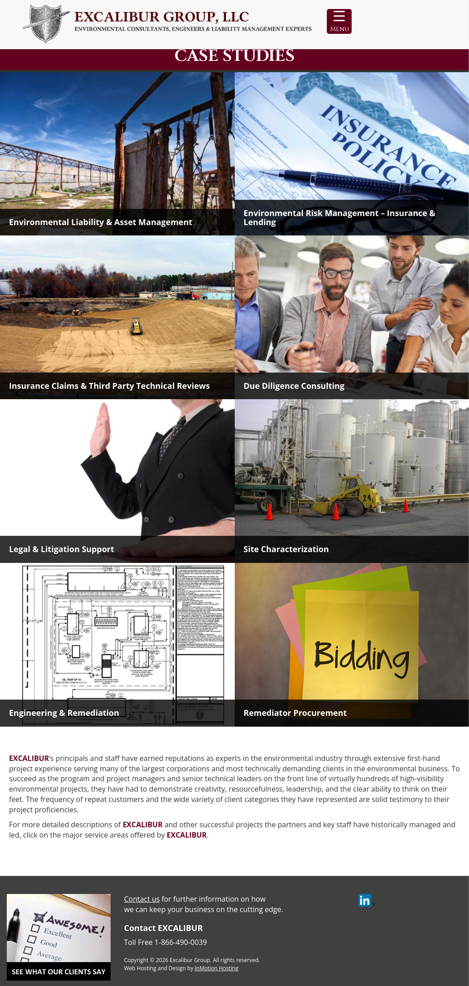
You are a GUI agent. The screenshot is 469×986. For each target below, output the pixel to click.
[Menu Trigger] (339, 21)
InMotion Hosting (216, 968)
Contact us (142, 899)
